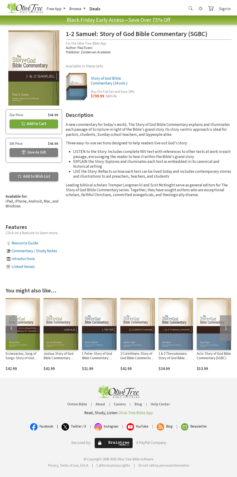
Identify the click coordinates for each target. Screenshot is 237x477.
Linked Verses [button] (23, 267)
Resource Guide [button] (25, 243)
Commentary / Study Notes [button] (34, 251)
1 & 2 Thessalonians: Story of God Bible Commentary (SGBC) (173, 358)
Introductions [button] (23, 259)
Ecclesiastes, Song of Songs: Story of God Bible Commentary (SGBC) (21, 360)
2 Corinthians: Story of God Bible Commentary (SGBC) (136, 358)
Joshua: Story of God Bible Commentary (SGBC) (58, 358)
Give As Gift (34, 152)
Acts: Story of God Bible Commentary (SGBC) (214, 356)
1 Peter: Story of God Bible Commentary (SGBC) (97, 358)
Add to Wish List (34, 176)
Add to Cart (33, 124)
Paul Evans (85, 48)
